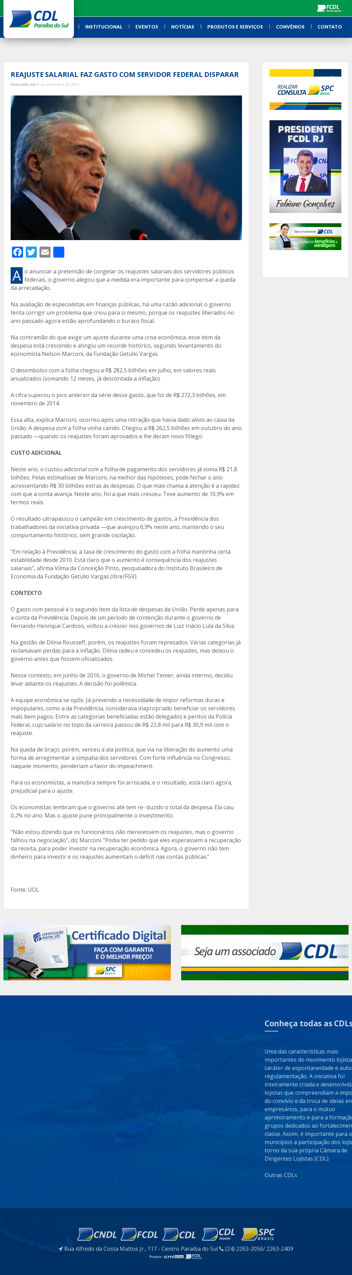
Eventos (146, 27)
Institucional (103, 27)
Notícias (182, 27)
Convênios (290, 27)
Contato (330, 27)
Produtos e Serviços (235, 27)
